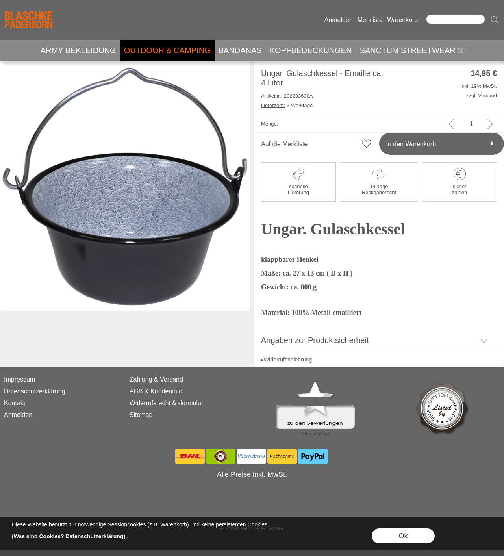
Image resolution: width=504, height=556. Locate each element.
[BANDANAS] (240, 50)
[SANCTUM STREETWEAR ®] (412, 50)
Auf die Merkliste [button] (284, 144)
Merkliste (370, 20)
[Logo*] (28, 8)
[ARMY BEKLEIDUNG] (78, 50)
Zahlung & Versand (156, 379)
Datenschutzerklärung (34, 391)
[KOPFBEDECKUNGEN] (311, 50)
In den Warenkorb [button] (411, 144)
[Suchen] (455, 19)
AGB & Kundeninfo (156, 391)
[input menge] (471, 124)
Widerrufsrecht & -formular (167, 403)
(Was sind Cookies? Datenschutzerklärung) (68, 536)
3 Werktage (287, 105)
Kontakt (14, 403)
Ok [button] (403, 536)
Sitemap (141, 414)
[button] (495, 20)
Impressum (19, 379)
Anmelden (338, 20)
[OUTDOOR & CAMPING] (167, 50)
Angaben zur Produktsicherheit (315, 340)
